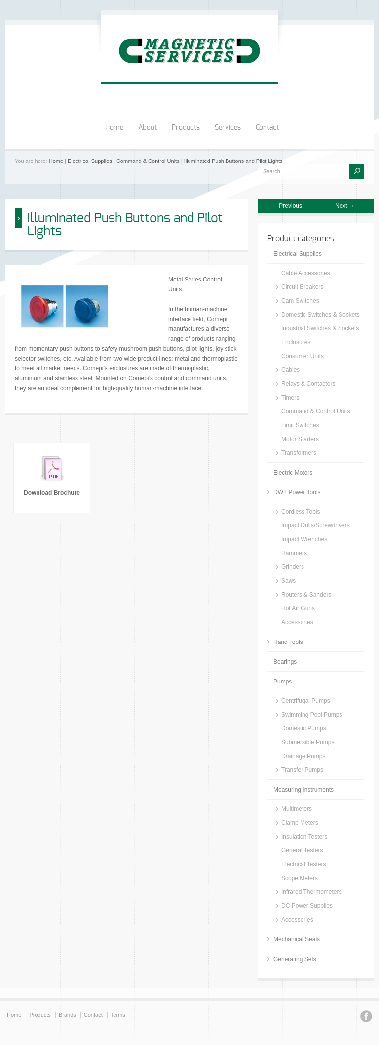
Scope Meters (299, 878)
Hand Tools (288, 642)
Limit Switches (300, 425)
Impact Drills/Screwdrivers (315, 525)
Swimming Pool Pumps (311, 714)
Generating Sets (294, 959)
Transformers (298, 452)
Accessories (297, 622)
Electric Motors (292, 472)
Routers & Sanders (306, 594)
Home (114, 127)
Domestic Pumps (303, 728)
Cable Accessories (305, 273)
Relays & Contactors (308, 383)
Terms (118, 1015)
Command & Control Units (148, 161)
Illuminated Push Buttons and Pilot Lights (233, 161)
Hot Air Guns (298, 608)
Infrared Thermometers (311, 891)
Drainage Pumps (303, 756)
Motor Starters (300, 439)
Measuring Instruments (303, 789)
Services (228, 127)
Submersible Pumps (307, 742)
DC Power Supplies (307, 905)
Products (186, 127)
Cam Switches (300, 300)
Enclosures (295, 342)
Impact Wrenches (304, 539)
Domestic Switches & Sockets (320, 314)
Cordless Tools (300, 511)
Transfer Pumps (302, 769)
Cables (290, 369)
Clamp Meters (299, 822)
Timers (290, 397)
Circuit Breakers (302, 286)
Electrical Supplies (90, 161)
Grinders (292, 566)
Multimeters (296, 808)
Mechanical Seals (296, 939)
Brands (67, 1015)
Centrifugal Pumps (305, 700)
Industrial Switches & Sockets (320, 328)
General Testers (302, 850)
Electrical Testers (303, 864)
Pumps (282, 681)
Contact (267, 127)
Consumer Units (302, 356)
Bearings (285, 661)
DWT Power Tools (297, 492)
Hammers (294, 553)
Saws (288, 580)
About (147, 127)
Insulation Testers (304, 836)
